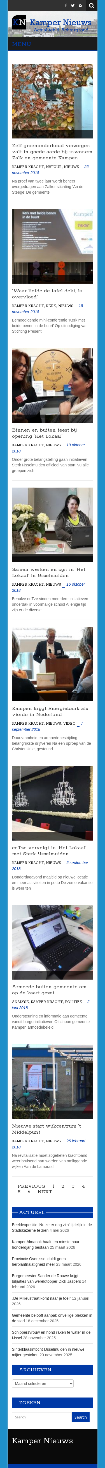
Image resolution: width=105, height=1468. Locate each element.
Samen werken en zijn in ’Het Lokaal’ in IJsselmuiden (48, 572)
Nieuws (71, 167)
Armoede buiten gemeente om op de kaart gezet (49, 990)
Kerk (51, 306)
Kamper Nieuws (42, 1441)
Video (69, 724)
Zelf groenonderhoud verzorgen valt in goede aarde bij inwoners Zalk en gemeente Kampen (52, 152)
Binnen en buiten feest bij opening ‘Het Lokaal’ (44, 433)
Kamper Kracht (28, 167)
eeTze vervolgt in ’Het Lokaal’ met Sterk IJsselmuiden (49, 851)
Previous (31, 1186)
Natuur (54, 167)
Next (45, 1192)
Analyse (20, 1002)
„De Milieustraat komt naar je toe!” (41, 1298)
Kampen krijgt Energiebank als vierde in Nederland (50, 711)
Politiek (73, 1002)
